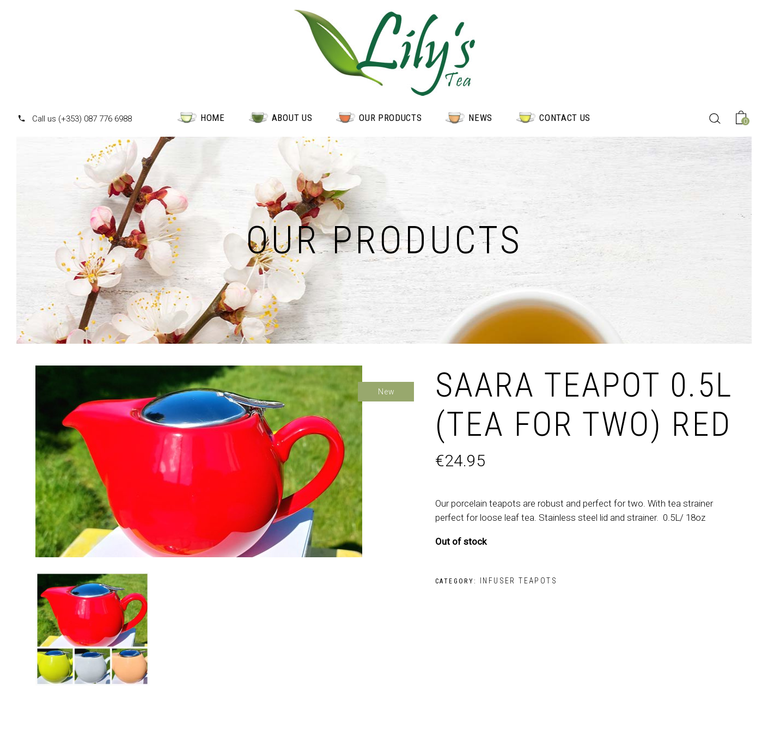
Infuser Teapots (518, 580)
